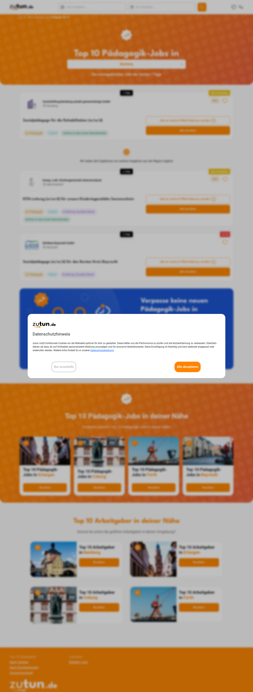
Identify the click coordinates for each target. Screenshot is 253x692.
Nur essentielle (64, 367)
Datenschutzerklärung (102, 350)
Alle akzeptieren (187, 367)
